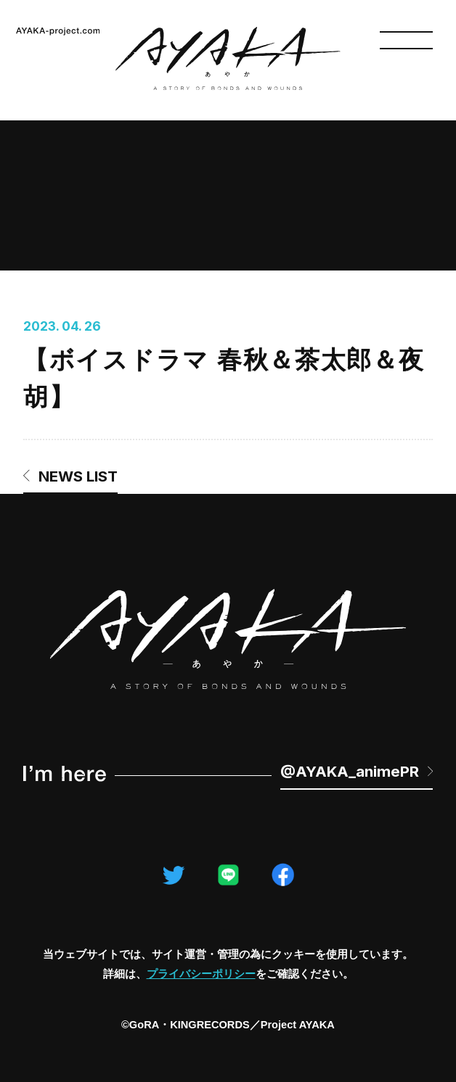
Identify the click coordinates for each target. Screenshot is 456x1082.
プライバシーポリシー (201, 974)
